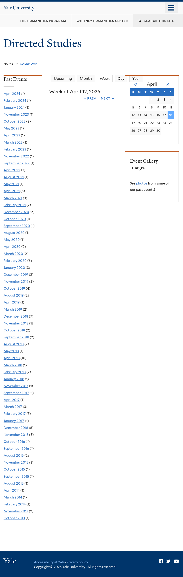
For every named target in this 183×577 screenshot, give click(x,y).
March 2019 (13, 310)
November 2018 (16, 323)
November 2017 (16, 386)
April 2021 (12, 191)
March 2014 (13, 497)
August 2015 (14, 484)
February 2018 (15, 372)
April (152, 84)
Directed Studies (43, 43)
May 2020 (12, 240)
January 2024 (14, 108)
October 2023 (14, 121)
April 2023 (12, 135)
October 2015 (14, 469)
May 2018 (11, 351)
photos (141, 183)
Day (121, 78)
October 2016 (14, 442)
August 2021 (14, 177)
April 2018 (12, 358)
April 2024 (12, 94)
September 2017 (16, 393)
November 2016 (16, 435)
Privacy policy (77, 562)
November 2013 (16, 511)
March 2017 (13, 407)
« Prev (90, 98)
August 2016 (14, 456)
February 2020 (15, 261)
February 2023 (15, 149)
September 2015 (16, 477)
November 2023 (16, 114)
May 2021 (11, 184)
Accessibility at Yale (49, 562)
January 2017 (14, 421)
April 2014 (12, 490)
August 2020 (14, 233)
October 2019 (14, 288)
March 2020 (13, 254)
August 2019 (14, 295)
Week (106, 78)
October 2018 (14, 330)
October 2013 (14, 518)
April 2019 (12, 302)
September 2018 (16, 337)
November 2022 (16, 156)
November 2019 (16, 282)
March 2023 (13, 142)
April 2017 (12, 400)
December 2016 (16, 428)
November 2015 (16, 462)
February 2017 (15, 414)
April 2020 (12, 247)
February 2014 (15, 504)
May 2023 (11, 128)
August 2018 (14, 344)
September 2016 (16, 449)
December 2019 (16, 275)
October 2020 (15, 219)
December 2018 (16, 316)
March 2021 (13, 198)
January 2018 (14, 379)
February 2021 (15, 205)
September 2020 (17, 226)
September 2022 (17, 163)
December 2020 (16, 212)
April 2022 (12, 170)
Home (9, 63)
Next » (107, 98)
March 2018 (13, 365)
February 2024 (15, 101)
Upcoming (63, 78)
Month (86, 78)
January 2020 (14, 268)
